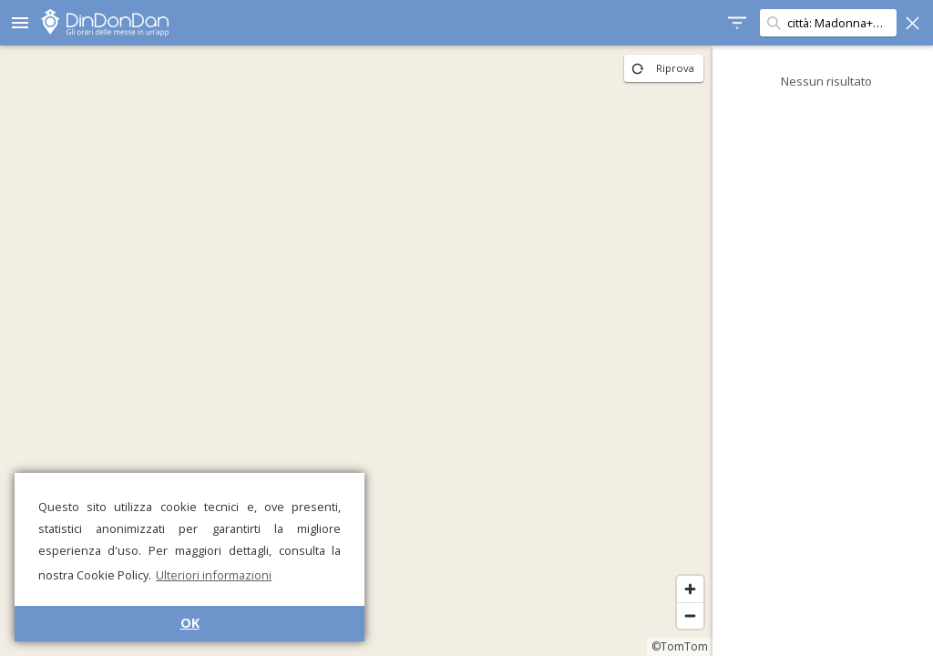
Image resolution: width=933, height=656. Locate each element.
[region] (352, 351)
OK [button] (190, 622)
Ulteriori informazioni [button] (214, 575)
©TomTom (672, 646)
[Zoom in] (683, 589)
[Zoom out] (683, 615)
